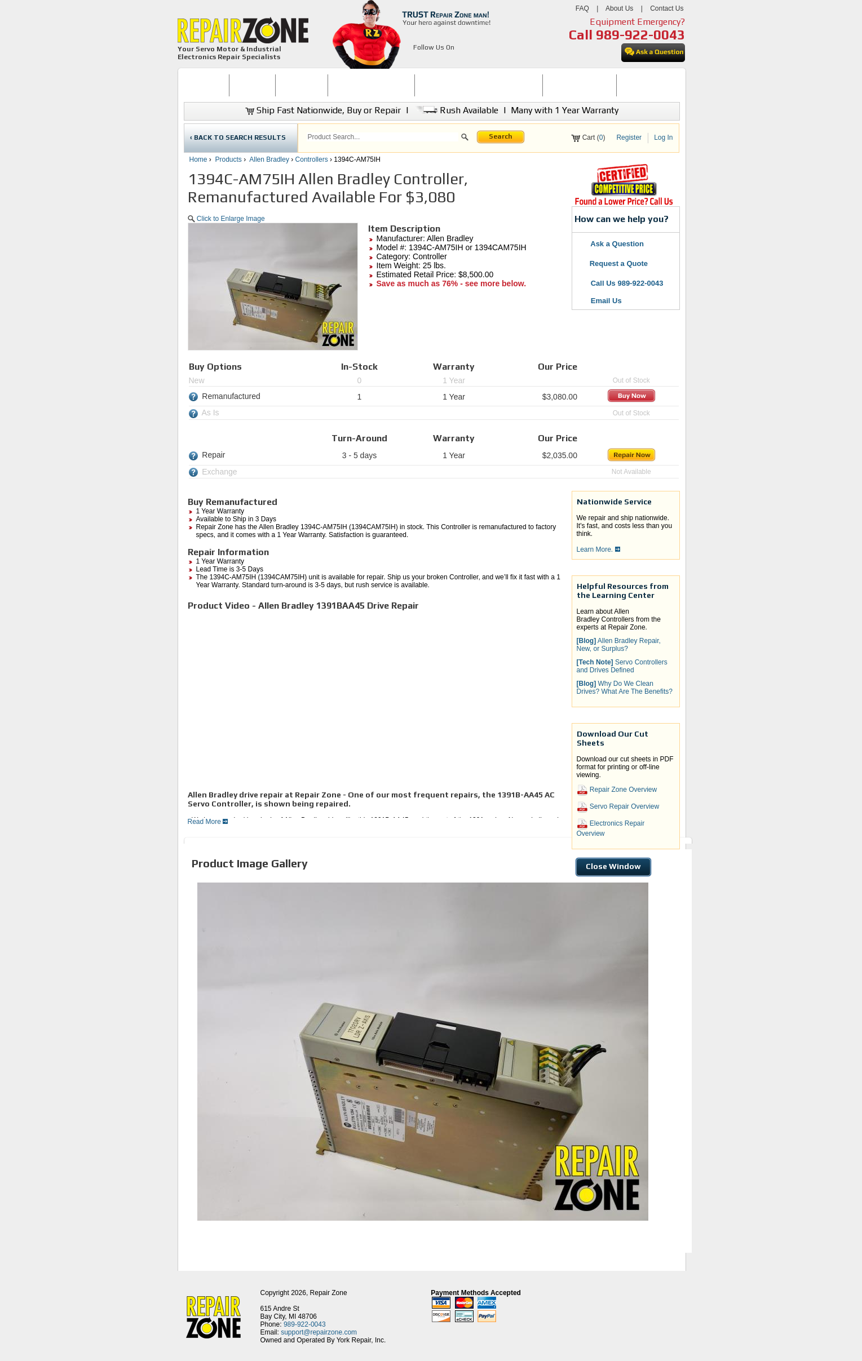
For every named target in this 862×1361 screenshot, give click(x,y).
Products (228, 159)
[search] (382, 136)
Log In (663, 137)
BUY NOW (252, 85)
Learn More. (598, 549)
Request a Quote (613, 263)
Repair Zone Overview (617, 790)
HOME (206, 85)
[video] (345, 699)
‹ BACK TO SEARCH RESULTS (238, 137)
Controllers (311, 159)
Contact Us (666, 8)
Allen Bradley (269, 159)
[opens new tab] (623, 204)
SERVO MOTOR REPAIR (371, 85)
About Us (619, 8)
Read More (208, 822)
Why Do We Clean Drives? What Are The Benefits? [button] (625, 687)
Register (629, 137)
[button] (464, 139)
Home (198, 159)
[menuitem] (206, 85)
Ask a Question (611, 244)
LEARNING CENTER (579, 85)
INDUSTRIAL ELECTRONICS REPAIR (478, 85)
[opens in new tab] (419, 61)
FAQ (582, 8)
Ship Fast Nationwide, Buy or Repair (323, 110)
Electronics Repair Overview (611, 827)
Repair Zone (328, 1293)
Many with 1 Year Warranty (564, 110)
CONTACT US (643, 85)
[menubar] (427, 85)
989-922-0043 (640, 34)
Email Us (600, 300)
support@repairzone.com (319, 1332)
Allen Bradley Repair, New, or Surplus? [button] (619, 645)
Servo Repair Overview (618, 807)
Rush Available (455, 110)
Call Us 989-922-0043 (627, 283)
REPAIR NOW (301, 85)
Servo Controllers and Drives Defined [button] (622, 666)
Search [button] (500, 136)
